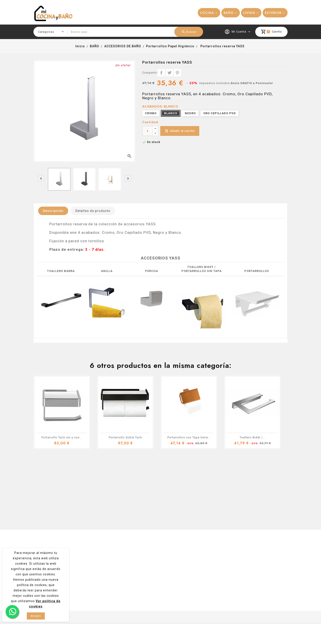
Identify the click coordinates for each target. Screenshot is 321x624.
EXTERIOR (273, 12)
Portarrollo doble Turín (125, 437)
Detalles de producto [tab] (92, 211)
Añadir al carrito (180, 131)
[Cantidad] (147, 131)
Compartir (161, 72)
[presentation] (41, 178)
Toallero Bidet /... (252, 437)
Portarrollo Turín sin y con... (61, 437)
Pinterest (177, 72)
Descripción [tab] (53, 211)
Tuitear (169, 72)
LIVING (249, 12)
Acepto (36, 616)
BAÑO (229, 12)
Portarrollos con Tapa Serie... (189, 437)
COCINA (207, 12)
